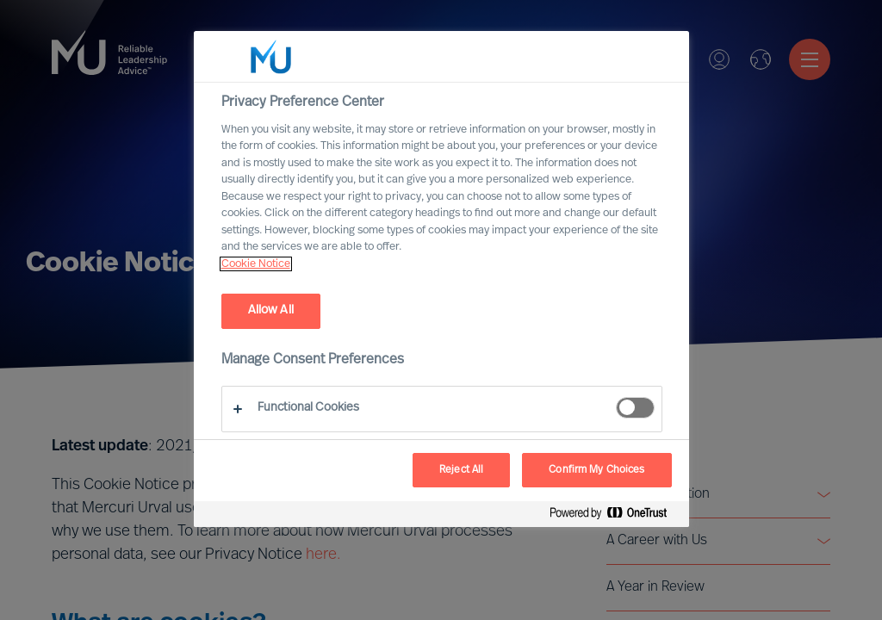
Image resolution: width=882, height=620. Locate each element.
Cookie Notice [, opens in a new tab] (255, 264)
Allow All (271, 310)
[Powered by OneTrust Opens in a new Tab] (615, 516)
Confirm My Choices (596, 470)
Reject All (461, 470)
